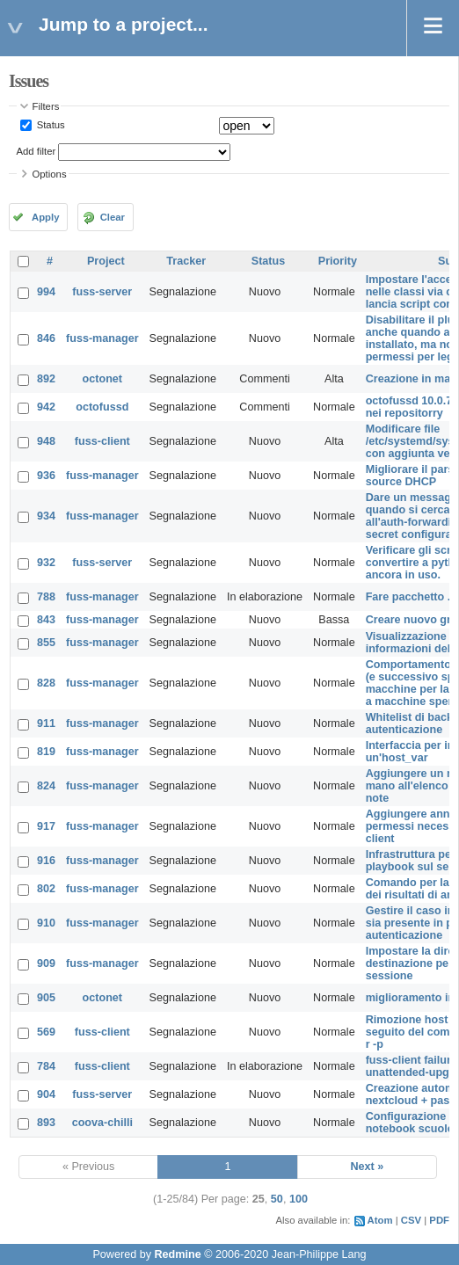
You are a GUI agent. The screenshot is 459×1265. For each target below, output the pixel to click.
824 (46, 786)
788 (46, 597)
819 (46, 751)
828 (46, 683)
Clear (112, 217)
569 (46, 1032)
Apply (45, 217)
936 (46, 475)
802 (46, 889)
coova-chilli (102, 1122)
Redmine (177, 1254)
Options (50, 174)
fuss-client (102, 441)
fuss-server (102, 292)
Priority (337, 261)
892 (46, 379)
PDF (439, 1220)
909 (46, 963)
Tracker (186, 261)
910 (46, 923)
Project (106, 261)
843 (46, 620)
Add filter (36, 151)
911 (46, 723)
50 (277, 1199)
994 (46, 292)
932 (46, 562)
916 (46, 860)
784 (46, 1066)
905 (46, 998)
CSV (411, 1220)
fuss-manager (102, 338)
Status (49, 125)
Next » (366, 1166)
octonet (102, 379)
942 (46, 407)
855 (46, 642)
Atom (380, 1220)
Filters (46, 106)
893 (46, 1122)
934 (46, 516)
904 (46, 1094)
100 (298, 1199)
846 (46, 338)
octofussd (102, 407)
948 (46, 441)
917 (46, 826)
